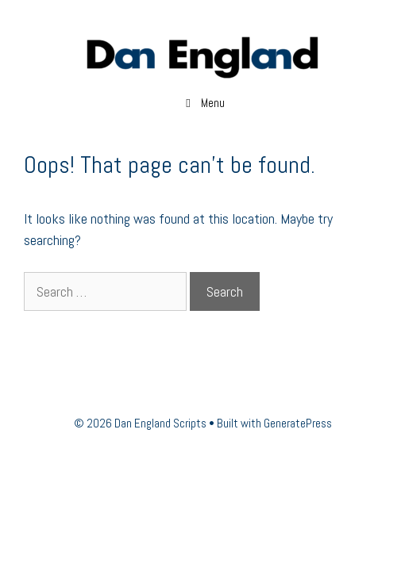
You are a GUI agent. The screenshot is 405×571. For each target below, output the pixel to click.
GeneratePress (298, 423)
